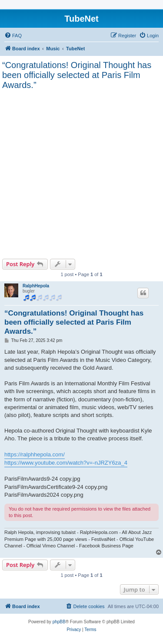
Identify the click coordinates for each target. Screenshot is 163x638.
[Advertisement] (81, 173)
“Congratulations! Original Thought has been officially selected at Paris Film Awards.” (76, 75)
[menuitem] (13, 35)
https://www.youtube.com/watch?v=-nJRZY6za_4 (65, 462)
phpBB (59, 621)
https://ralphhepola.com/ (34, 454)
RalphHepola (36, 285)
